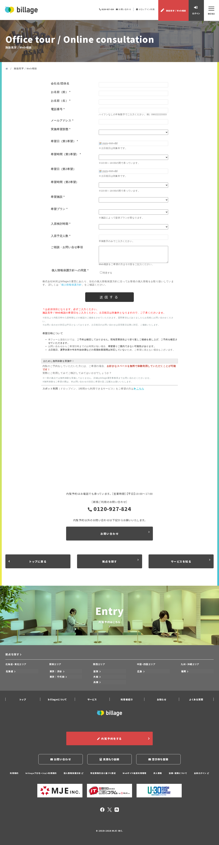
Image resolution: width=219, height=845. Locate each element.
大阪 (97, 678)
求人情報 (158, 773)
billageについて (57, 700)
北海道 (10, 673)
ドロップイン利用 (145, 9)
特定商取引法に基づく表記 (103, 773)
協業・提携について (178, 773)
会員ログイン (201, 773)
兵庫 (97, 683)
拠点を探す (13, 657)
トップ (22, 700)
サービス (92, 700)
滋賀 (97, 673)
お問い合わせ (123, 9)
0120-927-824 (110, 510)
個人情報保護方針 (73, 773)
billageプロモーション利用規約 (40, 773)
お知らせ (161, 700)
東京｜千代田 (58, 678)
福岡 (184, 673)
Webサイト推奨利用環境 (135, 773)
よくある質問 (196, 700)
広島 (141, 673)
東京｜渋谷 (56, 673)
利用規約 (14, 773)
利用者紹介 (127, 700)
